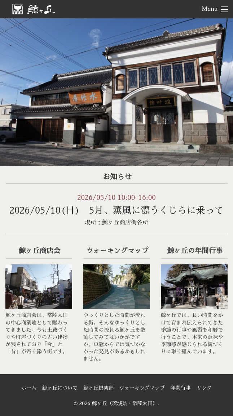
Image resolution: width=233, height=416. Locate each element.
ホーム (28, 387)
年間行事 (181, 387)
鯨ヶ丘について (60, 387)
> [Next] (220, 90)
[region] (116, 92)
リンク (204, 387)
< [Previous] (12, 90)
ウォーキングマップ (142, 387)
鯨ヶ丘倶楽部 (98, 387)
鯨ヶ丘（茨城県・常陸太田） (45, 8)
